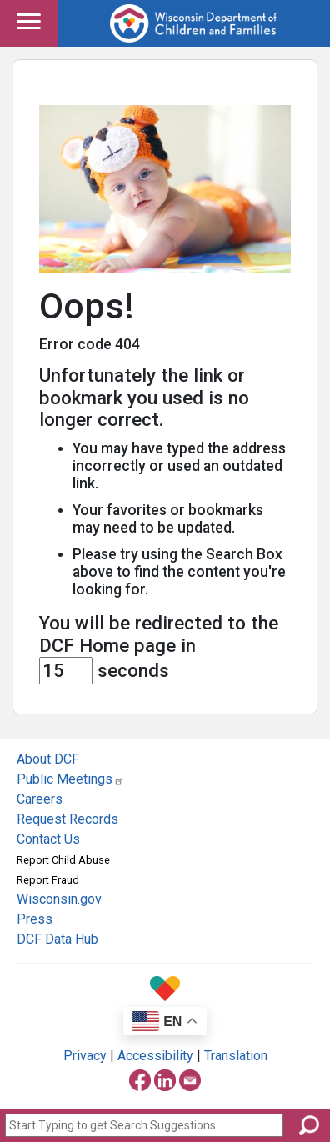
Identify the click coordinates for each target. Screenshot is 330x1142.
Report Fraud (48, 880)
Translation (236, 1056)
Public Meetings (70, 779)
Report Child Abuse (63, 860)
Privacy (85, 1056)
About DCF (48, 759)
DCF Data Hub (57, 939)
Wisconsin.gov (59, 899)
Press (34, 919)
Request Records (67, 819)
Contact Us (48, 839)
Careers (39, 799)
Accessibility (155, 1056)
